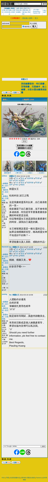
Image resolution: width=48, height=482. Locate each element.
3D (39, 13)
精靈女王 (24, 79)
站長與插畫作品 (15, 478)
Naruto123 (5, 247)
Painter (35, 13)
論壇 (17, 8)
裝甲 (11, 180)
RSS (3, 478)
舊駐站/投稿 (31, 478)
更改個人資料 (27, 18)
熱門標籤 (8, 10)
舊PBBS (24, 478)
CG (17, 178)
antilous (4, 176)
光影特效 (30, 178)
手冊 (7, 478)
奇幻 (17, 180)
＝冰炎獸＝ (41, 173)
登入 (36, 18)
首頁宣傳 (7, 12)
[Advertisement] (23, 53)
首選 (14, 10)
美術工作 (26, 8)
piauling (4, 294)
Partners (39, 478)
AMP (44, 12)
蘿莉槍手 (7, 173)
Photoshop (36, 11)
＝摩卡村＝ (19, 173)
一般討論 (24, 12)
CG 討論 (35, 9)
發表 (21, 8)
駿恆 (23, 180)
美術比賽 (18, 10)
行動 (44, 10)
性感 (37, 178)
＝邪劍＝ (30, 173)
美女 (22, 178)
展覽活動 (25, 10)
